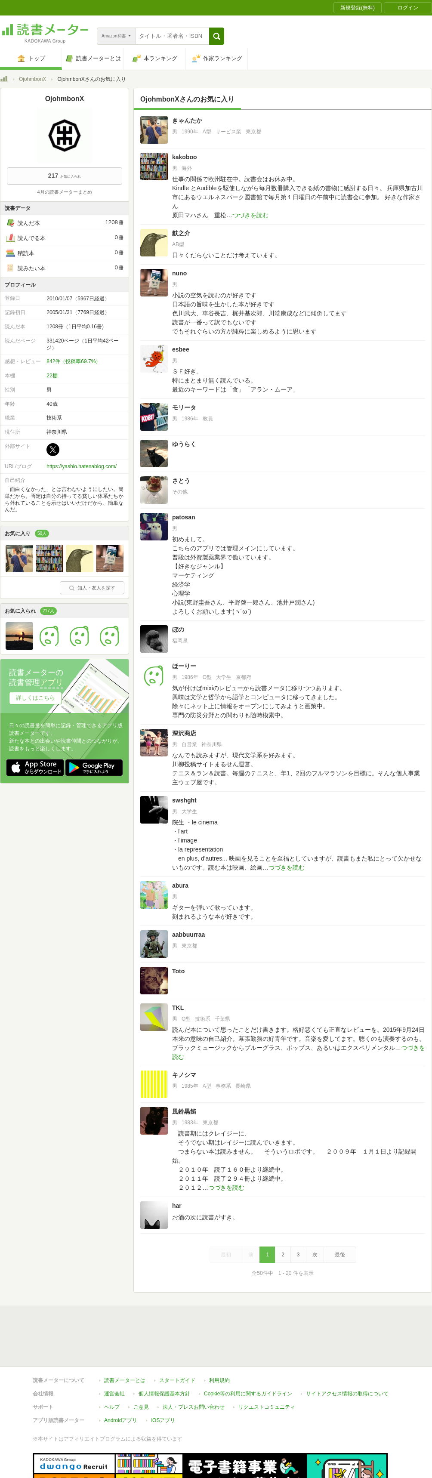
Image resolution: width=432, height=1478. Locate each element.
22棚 (51, 376)
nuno (179, 273)
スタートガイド (177, 1340)
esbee (180, 349)
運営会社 (114, 1354)
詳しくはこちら (35, 697)
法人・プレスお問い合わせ (194, 1367)
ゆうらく (184, 444)
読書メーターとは (124, 1340)
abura (180, 885)
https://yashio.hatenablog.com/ (81, 466)
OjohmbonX (32, 79)
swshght (184, 800)
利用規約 (219, 1340)
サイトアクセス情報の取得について (347, 1354)
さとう (181, 480)
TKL (178, 1007)
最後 (340, 1255)
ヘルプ (112, 1367)
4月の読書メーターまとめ (64, 191)
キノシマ (184, 1074)
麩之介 (181, 233)
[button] (216, 36)
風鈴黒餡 (184, 1111)
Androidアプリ (120, 1380)
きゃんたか (187, 120)
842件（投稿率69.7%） (73, 361)
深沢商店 (184, 733)
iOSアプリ (163, 1380)
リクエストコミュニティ (266, 1367)
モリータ (184, 407)
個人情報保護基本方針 (164, 1354)
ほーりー (184, 666)
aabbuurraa (188, 934)
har (177, 1205)
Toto (178, 971)
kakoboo (184, 157)
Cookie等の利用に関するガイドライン (248, 1354)
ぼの (178, 629)
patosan (183, 517)
